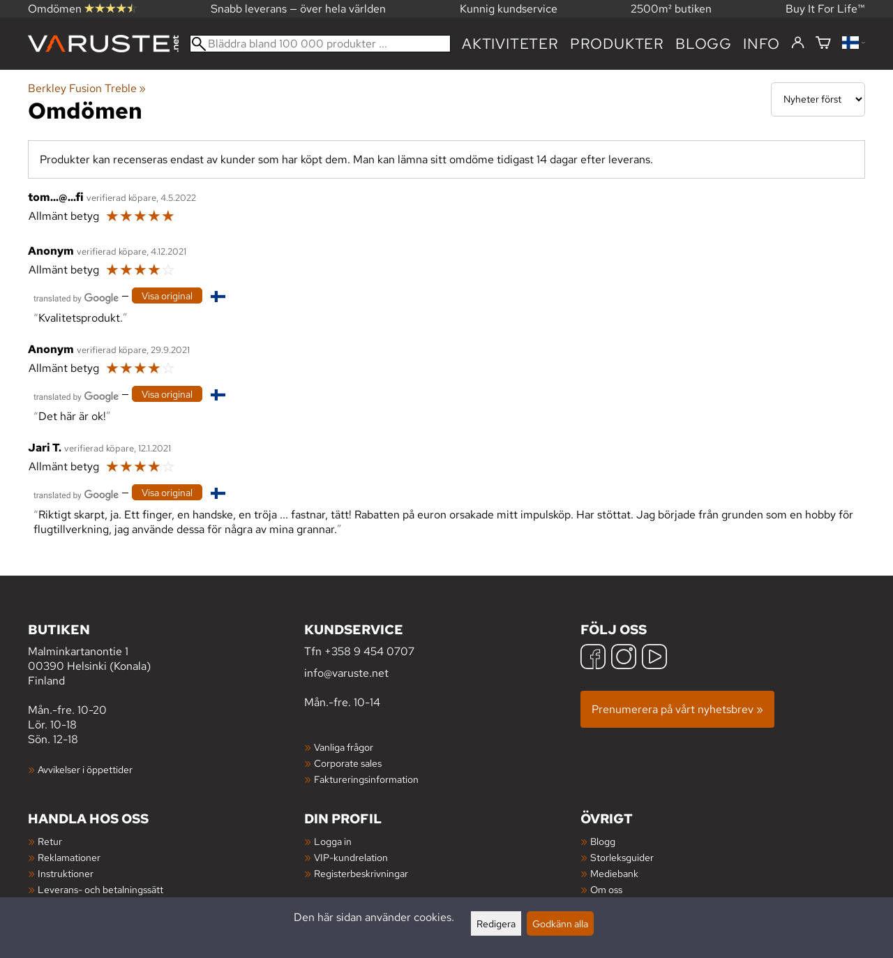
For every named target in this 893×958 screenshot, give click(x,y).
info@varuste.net (346, 673)
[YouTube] (654, 658)
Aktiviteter (510, 43)
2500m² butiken (671, 8)
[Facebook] (593, 658)
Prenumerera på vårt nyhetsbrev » (677, 709)
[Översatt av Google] (76, 297)
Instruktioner (65, 873)
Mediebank (614, 873)
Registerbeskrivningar (361, 873)
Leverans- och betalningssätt (100, 889)
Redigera (496, 923)
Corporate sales (348, 763)
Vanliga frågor (343, 747)
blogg (703, 43)
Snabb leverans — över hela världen (298, 8)
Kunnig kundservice (508, 8)
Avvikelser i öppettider (85, 769)
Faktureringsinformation (366, 779)
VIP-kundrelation (351, 857)
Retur (50, 841)
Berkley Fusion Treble (87, 88)
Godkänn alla (560, 923)
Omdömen (82, 8)
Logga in (333, 841)
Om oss (606, 889)
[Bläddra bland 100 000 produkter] (320, 43)
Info (761, 43)
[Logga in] (797, 43)
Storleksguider (622, 857)
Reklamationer (69, 857)
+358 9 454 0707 (369, 651)
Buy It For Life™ (825, 8)
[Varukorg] (823, 43)
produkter (617, 43)
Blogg (602, 841)
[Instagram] (623, 658)
